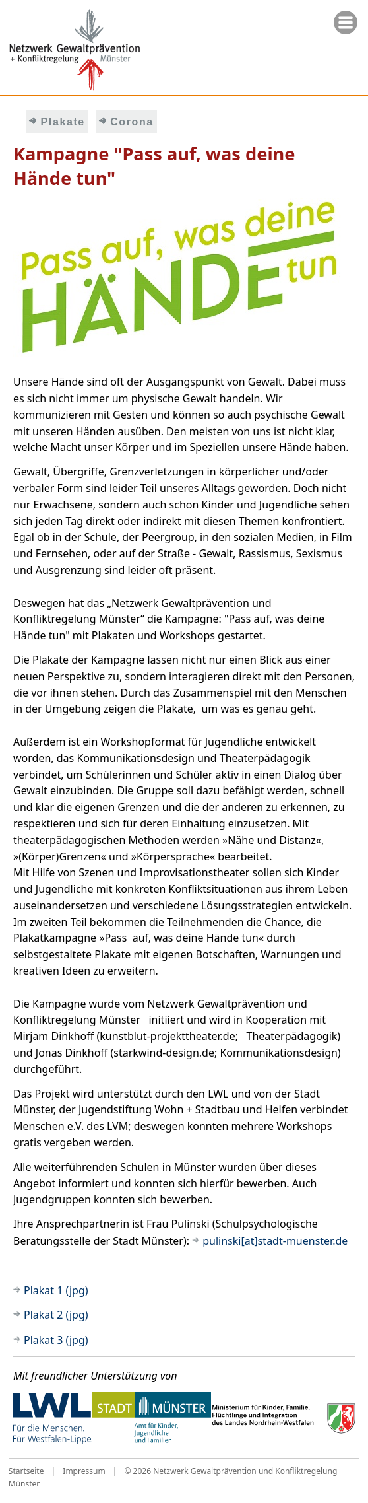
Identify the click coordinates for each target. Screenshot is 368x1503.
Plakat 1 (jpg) (56, 1290)
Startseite (26, 1471)
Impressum (84, 1471)
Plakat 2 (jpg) (56, 1315)
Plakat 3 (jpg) (56, 1340)
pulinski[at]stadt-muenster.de (275, 1241)
